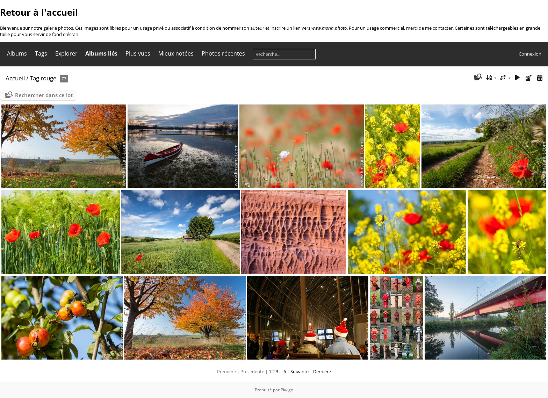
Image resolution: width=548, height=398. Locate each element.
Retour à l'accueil (39, 12)
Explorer (66, 53)
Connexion (530, 54)
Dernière (322, 371)
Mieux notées (176, 53)
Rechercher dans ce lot (44, 95)
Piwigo (287, 390)
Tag (34, 78)
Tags (41, 53)
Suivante (299, 371)
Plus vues (137, 53)
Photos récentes (223, 53)
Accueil (15, 78)
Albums (17, 53)
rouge (49, 78)
